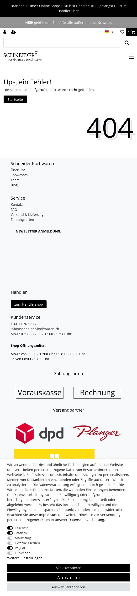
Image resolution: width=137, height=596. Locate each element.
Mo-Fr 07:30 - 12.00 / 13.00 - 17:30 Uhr (41, 334)
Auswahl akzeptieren (68, 587)
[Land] (106, 32)
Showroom (19, 175)
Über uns (18, 170)
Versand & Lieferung (27, 214)
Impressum (48, 514)
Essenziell (23, 528)
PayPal (20, 548)
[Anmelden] (5, 32)
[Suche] (126, 42)
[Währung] (114, 32)
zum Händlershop (28, 304)
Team (15, 180)
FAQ (14, 209)
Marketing (23, 538)
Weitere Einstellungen (24, 558)
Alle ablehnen (69, 577)
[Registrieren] (14, 32)
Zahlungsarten (22, 219)
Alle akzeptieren (68, 568)
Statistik (21, 533)
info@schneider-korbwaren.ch (35, 329)
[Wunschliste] (122, 32)
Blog (14, 185)
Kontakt (17, 204)
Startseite (15, 99)
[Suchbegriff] (62, 42)
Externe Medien (27, 543)
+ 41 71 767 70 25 (24, 324)
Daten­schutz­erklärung (86, 519)
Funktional (23, 553)
